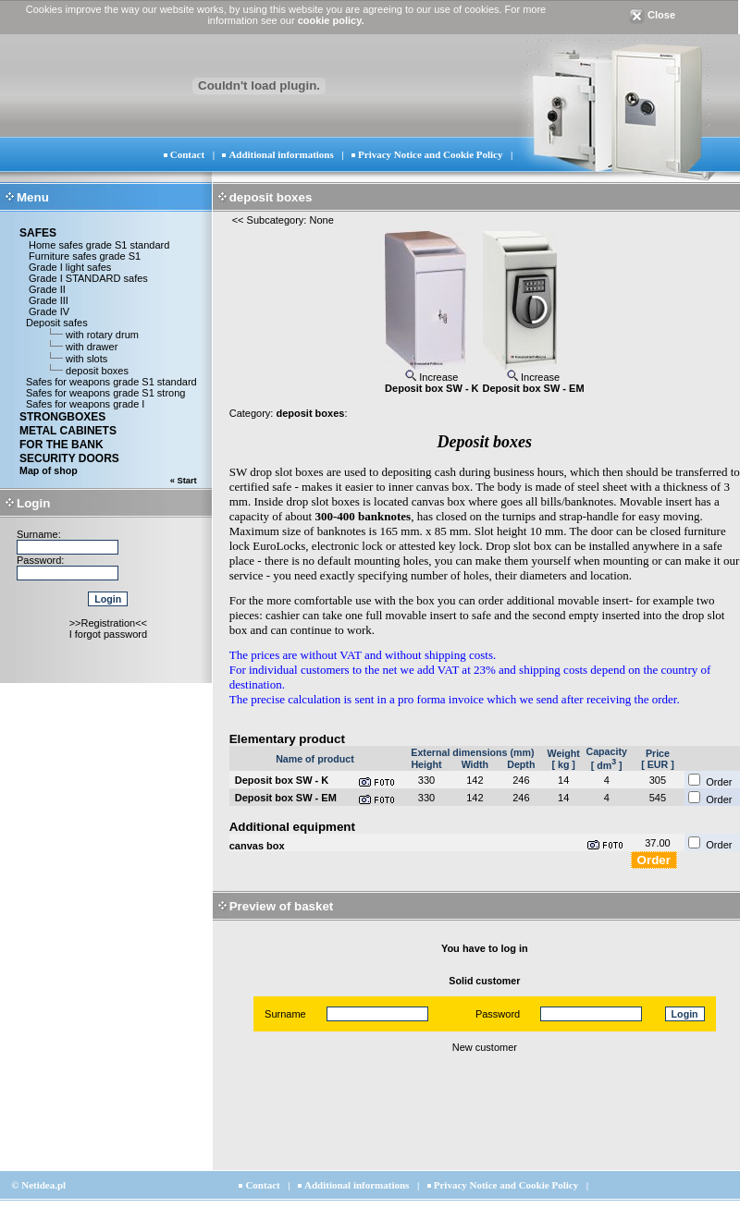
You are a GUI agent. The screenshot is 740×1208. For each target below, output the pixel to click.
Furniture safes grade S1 (83, 256)
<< (238, 220)
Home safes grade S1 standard (97, 244)
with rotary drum (102, 334)
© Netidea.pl (38, 1184)
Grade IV (47, 311)
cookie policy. (331, 20)
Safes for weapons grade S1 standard (111, 381)
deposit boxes (97, 370)
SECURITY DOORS (69, 458)
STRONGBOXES (62, 416)
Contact (187, 154)
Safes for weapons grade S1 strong (105, 392)
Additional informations (280, 154)
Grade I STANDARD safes (87, 278)
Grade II (46, 289)
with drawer (91, 346)
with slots (86, 358)
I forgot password (108, 634)
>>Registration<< (108, 622)
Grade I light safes (68, 267)
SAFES (37, 232)
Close (652, 14)
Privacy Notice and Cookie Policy (430, 154)
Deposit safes (57, 322)
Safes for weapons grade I (85, 403)
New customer (484, 1047)
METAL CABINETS (68, 430)
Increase (431, 377)
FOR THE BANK (61, 444)
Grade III (47, 300)
